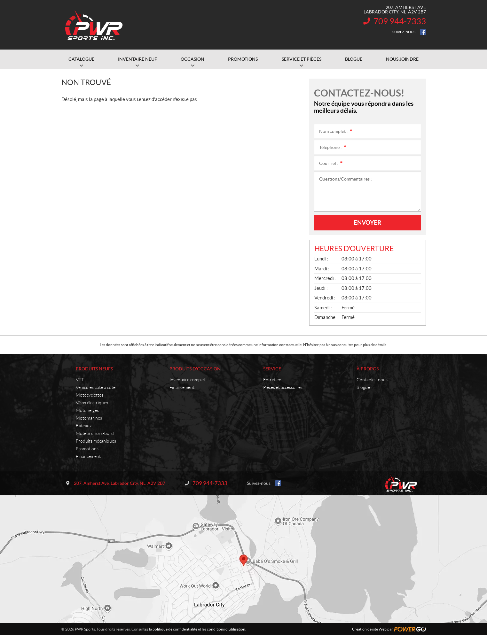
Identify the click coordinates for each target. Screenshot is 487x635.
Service (272, 368)
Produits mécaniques (96, 441)
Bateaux (83, 425)
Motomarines (89, 418)
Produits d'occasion (195, 368)
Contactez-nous (372, 379)
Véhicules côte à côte (95, 387)
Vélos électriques (92, 402)
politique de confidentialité (175, 629)
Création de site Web (369, 629)
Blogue (363, 387)
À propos (368, 368)
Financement (88, 456)
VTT (80, 379)
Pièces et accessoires (282, 387)
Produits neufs (94, 368)
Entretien (272, 379)
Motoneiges (87, 410)
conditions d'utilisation (226, 629)
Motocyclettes (89, 395)
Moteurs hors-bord (95, 433)
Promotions (87, 448)
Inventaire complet (187, 379)
